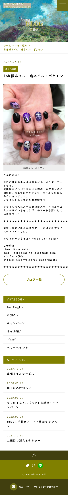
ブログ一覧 (34, 279)
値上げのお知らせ (34, 386)
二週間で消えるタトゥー (34, 438)
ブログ (11, 339)
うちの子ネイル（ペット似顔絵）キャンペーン (34, 402)
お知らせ (13, 315)
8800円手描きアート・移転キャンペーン (34, 421)
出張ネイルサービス (34, 371)
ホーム (7, 45)
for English (16, 307)
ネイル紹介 (21, 45)
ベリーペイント (17, 347)
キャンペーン (16, 323)
